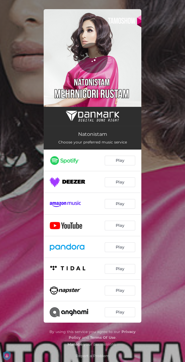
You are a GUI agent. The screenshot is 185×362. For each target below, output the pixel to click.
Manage (74, 344)
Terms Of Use (103, 337)
